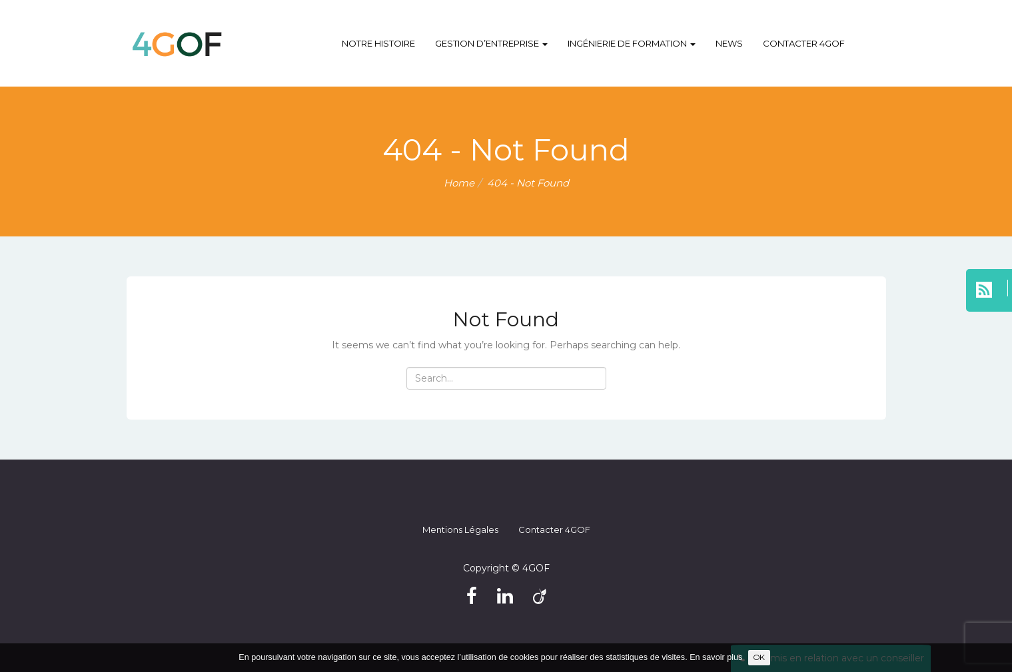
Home (459, 182)
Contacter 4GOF (804, 43)
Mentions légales (460, 529)
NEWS (729, 43)
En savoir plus (716, 657)
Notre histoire (378, 43)
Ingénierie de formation (632, 43)
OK (759, 657)
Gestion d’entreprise (491, 43)
